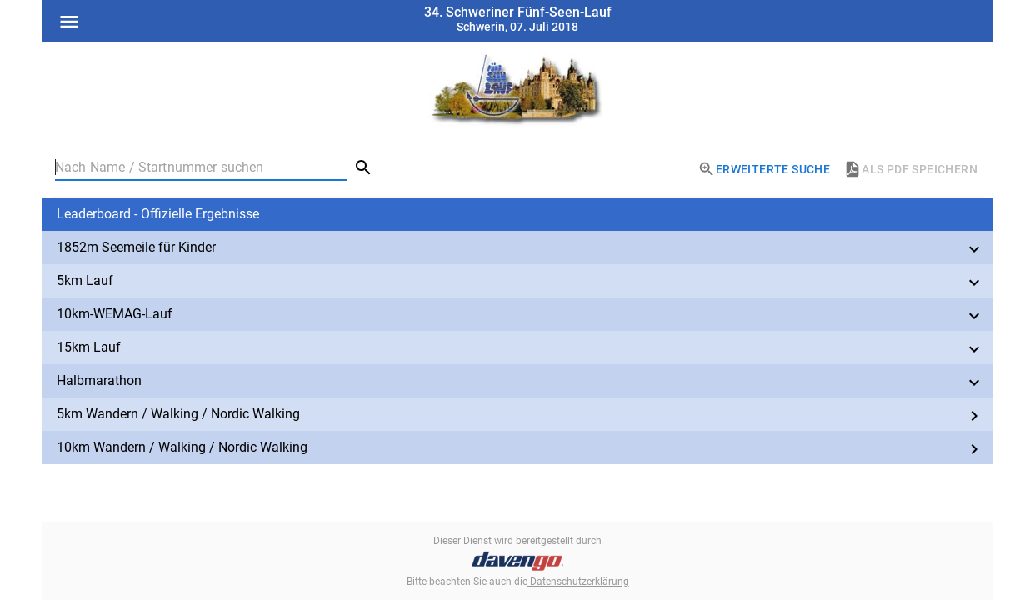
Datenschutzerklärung (578, 582)
